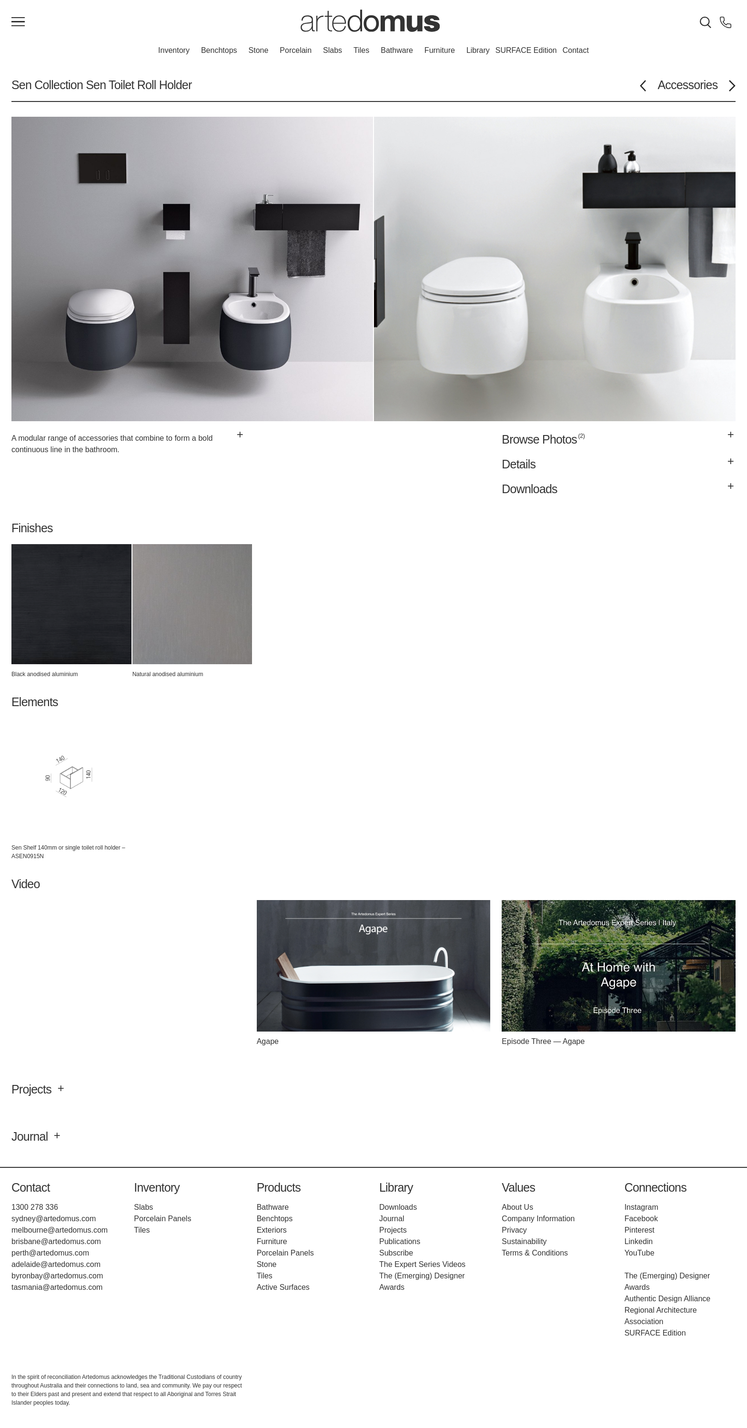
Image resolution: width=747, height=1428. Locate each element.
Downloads (398, 1207)
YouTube (640, 1253)
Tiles (361, 50)
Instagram (641, 1207)
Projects (393, 1230)
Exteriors (272, 1230)
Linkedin (639, 1241)
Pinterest (640, 1230)
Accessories (687, 84)
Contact (576, 50)
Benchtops (219, 50)
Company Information (538, 1219)
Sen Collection (47, 84)
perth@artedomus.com (50, 1253)
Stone (259, 50)
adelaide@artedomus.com (56, 1264)
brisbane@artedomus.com (56, 1241)
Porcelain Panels (162, 1219)
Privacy (514, 1230)
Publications (399, 1241)
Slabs (332, 50)
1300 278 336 (34, 1207)
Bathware (397, 50)
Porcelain (296, 50)
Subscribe (396, 1253)
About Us (517, 1207)
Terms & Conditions (535, 1253)
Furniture (439, 50)
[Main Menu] (18, 22)
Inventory (174, 50)
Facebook (641, 1219)
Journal (391, 1219)
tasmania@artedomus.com (56, 1287)
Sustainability (524, 1241)
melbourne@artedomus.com (59, 1230)
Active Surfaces (283, 1287)
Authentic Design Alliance (668, 1299)
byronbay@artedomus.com (57, 1276)
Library (478, 50)
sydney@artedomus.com (53, 1219)
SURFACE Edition (526, 50)
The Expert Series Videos (422, 1264)
